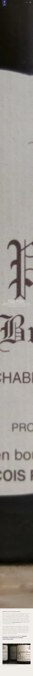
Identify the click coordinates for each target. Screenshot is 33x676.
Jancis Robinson (17, 622)
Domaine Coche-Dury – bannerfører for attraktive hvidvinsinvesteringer (14, 638)
